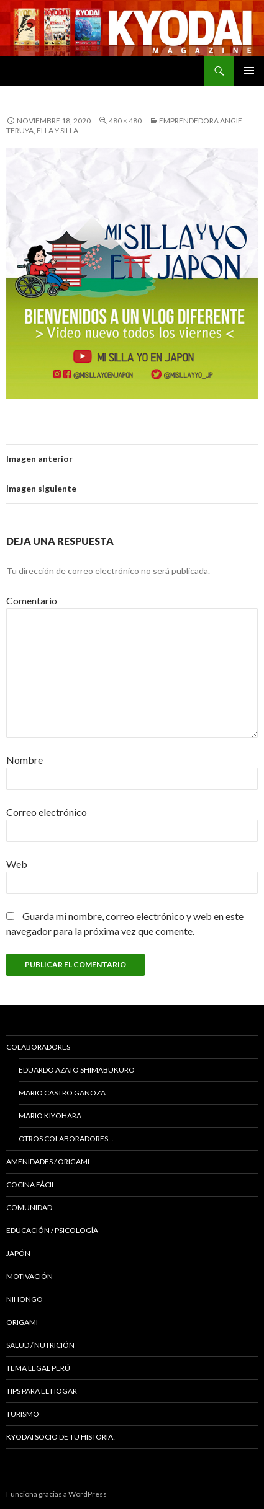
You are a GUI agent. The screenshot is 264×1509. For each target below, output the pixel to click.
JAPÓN (18, 1253)
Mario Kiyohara (50, 1115)
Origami (22, 1322)
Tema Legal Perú (38, 1368)
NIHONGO (24, 1299)
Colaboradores (38, 1046)
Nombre (24, 760)
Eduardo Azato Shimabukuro (77, 1069)
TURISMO (22, 1413)
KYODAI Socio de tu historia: (61, 1436)
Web (16, 864)
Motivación (29, 1276)
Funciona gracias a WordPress (56, 1493)
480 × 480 (125, 120)
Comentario (31, 600)
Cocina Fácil (30, 1184)
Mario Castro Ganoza (62, 1092)
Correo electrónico (46, 812)
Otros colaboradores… (66, 1138)
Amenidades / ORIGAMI (47, 1161)
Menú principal (249, 71)
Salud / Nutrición (40, 1345)
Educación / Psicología (52, 1230)
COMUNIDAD (29, 1207)
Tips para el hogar (41, 1391)
